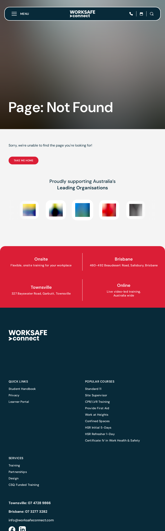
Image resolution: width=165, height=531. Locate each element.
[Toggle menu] (20, 13)
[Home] (82, 13)
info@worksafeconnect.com (31, 520)
